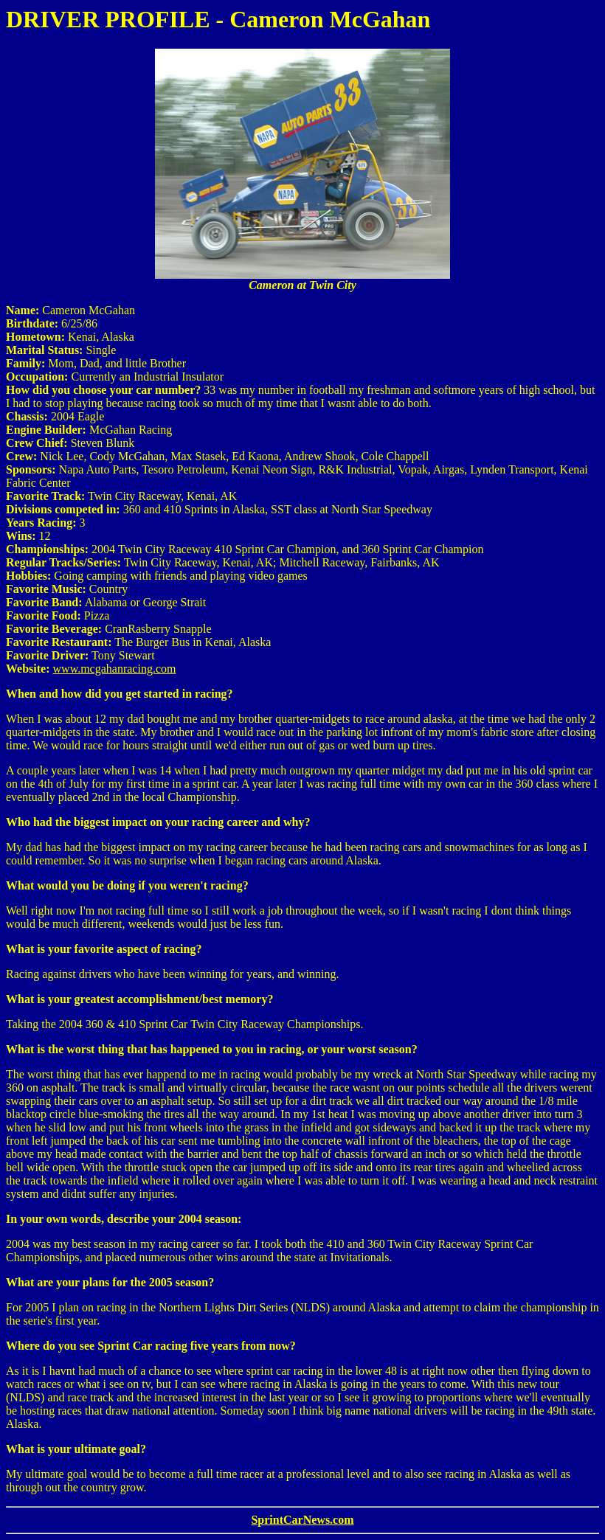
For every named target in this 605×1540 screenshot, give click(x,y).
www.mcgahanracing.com (114, 668)
